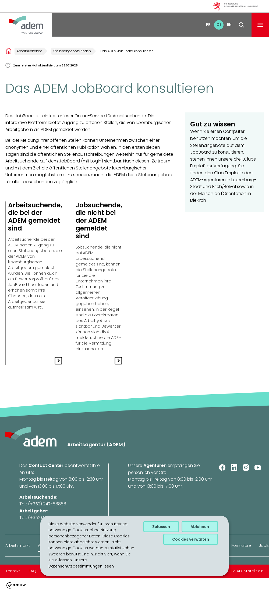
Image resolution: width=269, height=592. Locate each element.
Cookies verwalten (190, 539)
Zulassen (161, 526)
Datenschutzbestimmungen (75, 566)
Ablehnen (199, 526)
